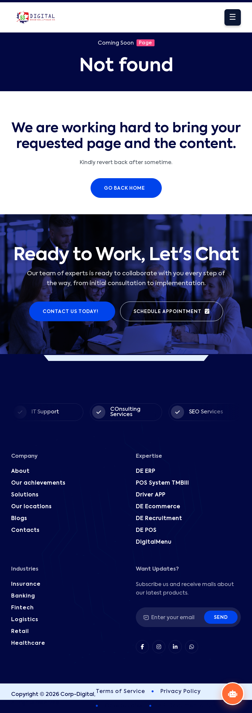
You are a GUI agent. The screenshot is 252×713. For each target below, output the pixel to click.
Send (221, 617)
